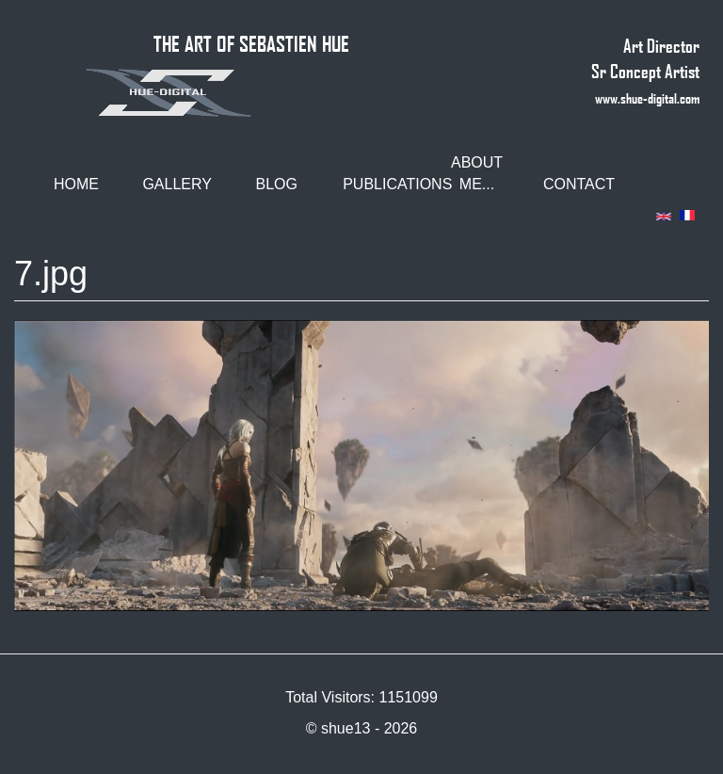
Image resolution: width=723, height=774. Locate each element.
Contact (579, 184)
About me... (477, 173)
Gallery (177, 184)
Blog (276, 184)
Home (76, 184)
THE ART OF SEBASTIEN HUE (251, 43)
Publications (384, 184)
